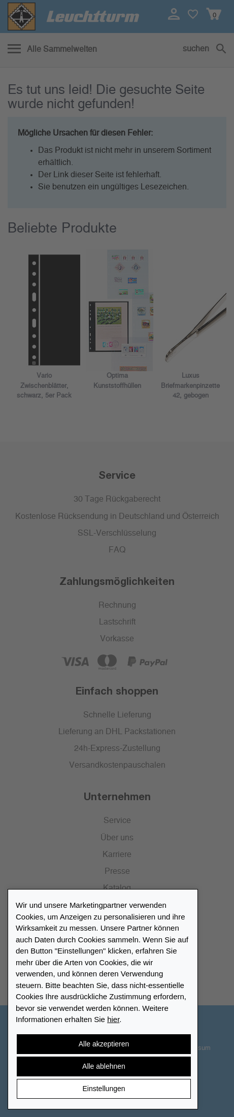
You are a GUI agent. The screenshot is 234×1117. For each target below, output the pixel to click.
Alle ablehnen (103, 1066)
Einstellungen (103, 1089)
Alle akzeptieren (104, 1044)
